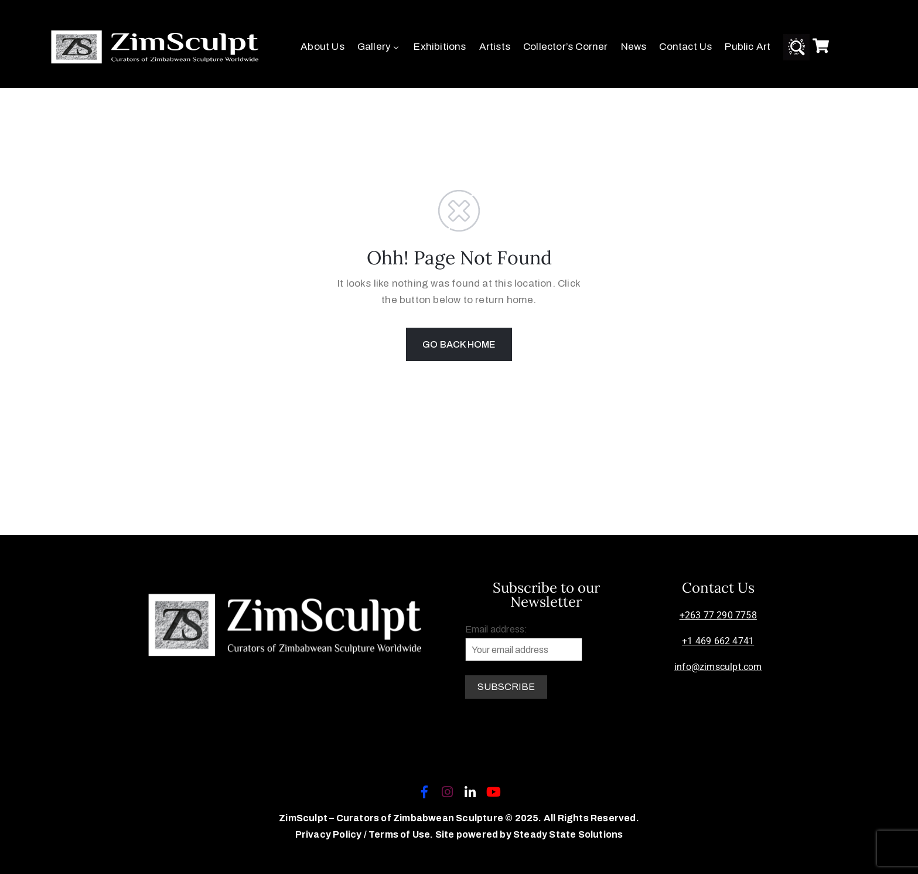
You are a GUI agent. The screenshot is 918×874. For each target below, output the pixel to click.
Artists (494, 46)
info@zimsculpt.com (718, 666)
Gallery (379, 46)
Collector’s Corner (565, 46)
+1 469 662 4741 (718, 641)
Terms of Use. (401, 834)
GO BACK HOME (458, 344)
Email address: (523, 642)
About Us (322, 46)
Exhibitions (440, 46)
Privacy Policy (329, 834)
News (634, 46)
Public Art (747, 46)
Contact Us (685, 46)
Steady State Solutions (568, 834)
